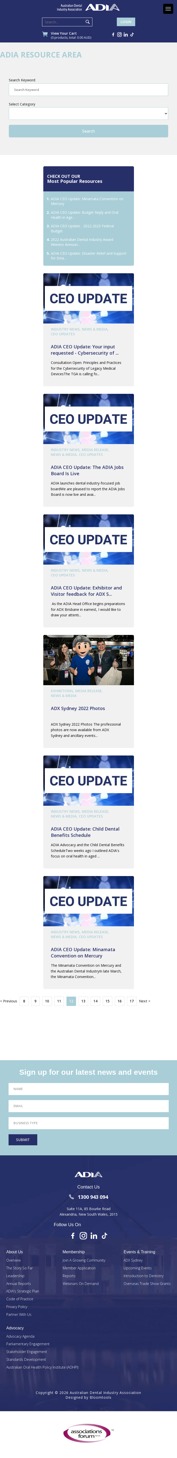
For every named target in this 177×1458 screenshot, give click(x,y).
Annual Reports (18, 1284)
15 (107, 1001)
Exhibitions (62, 691)
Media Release (95, 450)
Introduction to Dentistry (143, 1276)
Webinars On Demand (81, 1284)
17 (132, 1001)
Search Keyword (22, 80)
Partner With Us (18, 1315)
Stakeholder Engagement (26, 1352)
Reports (69, 1276)
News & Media (95, 329)
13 (83, 1001)
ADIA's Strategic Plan (22, 1291)
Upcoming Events (138, 1268)
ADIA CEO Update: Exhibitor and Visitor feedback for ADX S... (86, 591)
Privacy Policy (16, 1307)
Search (88, 22)
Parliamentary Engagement (28, 1344)
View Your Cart (71, 35)
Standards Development (26, 1360)
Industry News (65, 329)
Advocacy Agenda (20, 1336)
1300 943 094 (88, 1197)
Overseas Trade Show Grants (147, 1284)
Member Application (79, 1268)
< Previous (8, 1001)
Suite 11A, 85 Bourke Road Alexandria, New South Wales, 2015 (89, 1211)
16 (120, 1001)
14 (95, 1001)
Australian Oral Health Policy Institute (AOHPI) (42, 1367)
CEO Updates (63, 334)
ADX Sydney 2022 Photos (78, 708)
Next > (144, 1001)
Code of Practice (19, 1299)
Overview (13, 1260)
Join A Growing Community (84, 1260)
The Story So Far (19, 1268)
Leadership (15, 1276)
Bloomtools (101, 1397)
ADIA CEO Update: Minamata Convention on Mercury (83, 952)
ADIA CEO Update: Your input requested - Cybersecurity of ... (85, 350)
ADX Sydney (133, 1260)
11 (59, 1001)
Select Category (22, 104)
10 (47, 1001)
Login (126, 21)
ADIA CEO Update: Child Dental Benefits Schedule (85, 832)
